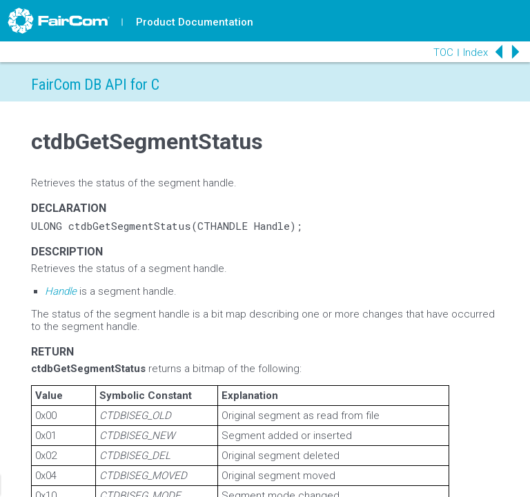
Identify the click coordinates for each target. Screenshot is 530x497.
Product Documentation (194, 22)
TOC (443, 52)
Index (475, 52)
